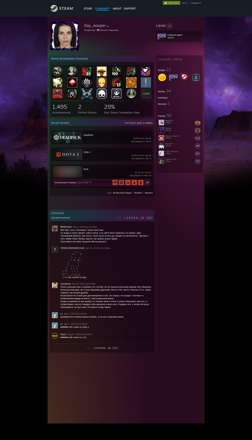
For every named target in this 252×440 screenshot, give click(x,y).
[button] (179, 25)
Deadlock (88, 135)
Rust (86, 169)
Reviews (149, 192)
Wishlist (138, 192)
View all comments (60, 218)
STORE (88, 8)
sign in (184, 3)
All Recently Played (122, 192)
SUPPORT (130, 8)
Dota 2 (87, 152)
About (117, 8)
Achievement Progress (65, 182)
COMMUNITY (102, 8)
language (195, 3)
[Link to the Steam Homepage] (64, 11)
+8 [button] (147, 182)
